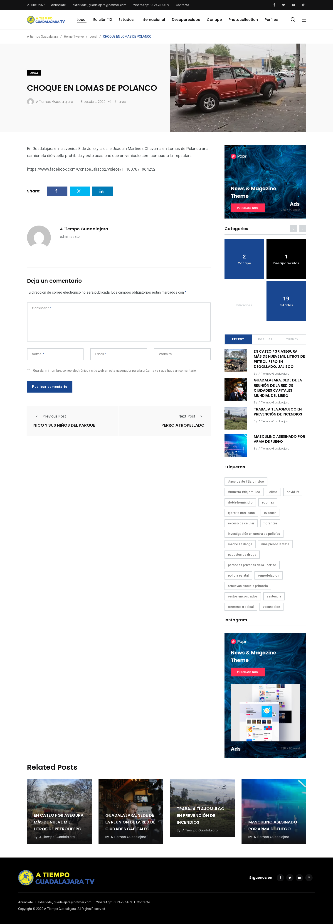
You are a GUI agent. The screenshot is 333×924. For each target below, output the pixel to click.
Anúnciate (58, 5)
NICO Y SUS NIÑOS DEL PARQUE (64, 425)
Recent (238, 339)
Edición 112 (102, 19)
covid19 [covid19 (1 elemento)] (293, 492)
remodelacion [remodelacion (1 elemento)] (268, 575)
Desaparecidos (186, 19)
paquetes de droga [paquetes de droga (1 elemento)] (242, 554)
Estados (126, 19)
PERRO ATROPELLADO (183, 425)
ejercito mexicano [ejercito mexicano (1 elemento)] (241, 513)
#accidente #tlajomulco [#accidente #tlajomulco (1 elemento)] (246, 481)
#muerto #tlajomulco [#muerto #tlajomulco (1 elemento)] (244, 492)
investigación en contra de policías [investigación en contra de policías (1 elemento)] (254, 534)
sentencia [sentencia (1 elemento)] (274, 596)
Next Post (191, 416)
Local (81, 19)
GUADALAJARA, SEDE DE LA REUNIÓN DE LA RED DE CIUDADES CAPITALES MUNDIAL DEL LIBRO (278, 388)
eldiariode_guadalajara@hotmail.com (99, 5)
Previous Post (49, 416)
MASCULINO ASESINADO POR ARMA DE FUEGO (279, 439)
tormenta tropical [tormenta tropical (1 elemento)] (241, 607)
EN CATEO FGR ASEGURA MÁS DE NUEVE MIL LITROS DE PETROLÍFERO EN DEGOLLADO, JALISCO (279, 359)
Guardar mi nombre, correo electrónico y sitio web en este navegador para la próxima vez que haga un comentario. (115, 370)
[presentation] (293, 228)
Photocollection (243, 19)
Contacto (182, 5)
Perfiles (271, 19)
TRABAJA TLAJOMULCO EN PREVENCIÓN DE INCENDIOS (278, 412)
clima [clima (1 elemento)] (273, 492)
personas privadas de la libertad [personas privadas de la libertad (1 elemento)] (252, 565)
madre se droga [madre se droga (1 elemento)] (240, 544)
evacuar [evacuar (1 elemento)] (270, 513)
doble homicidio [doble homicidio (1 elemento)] (240, 502)
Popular (265, 339)
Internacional (153, 19)
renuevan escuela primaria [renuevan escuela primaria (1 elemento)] (248, 586)
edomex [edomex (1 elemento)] (268, 502)
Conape (214, 19)
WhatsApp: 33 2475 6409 (151, 5)
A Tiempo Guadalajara (84, 229)
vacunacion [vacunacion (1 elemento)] (271, 607)
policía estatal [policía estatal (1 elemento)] (238, 575)
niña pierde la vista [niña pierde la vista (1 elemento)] (275, 544)
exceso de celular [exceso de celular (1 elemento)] (241, 523)
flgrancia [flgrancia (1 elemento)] (270, 523)
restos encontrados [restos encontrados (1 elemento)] (243, 596)
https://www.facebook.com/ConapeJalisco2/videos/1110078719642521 (93, 169)
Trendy (292, 339)
